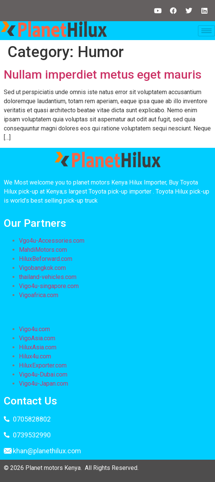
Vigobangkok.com (42, 267)
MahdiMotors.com (43, 249)
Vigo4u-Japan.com (43, 383)
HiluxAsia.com (37, 347)
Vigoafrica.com (38, 295)
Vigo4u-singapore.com (49, 286)
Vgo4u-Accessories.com (51, 240)
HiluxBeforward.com (45, 258)
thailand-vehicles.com (48, 277)
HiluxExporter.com (43, 365)
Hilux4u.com (35, 356)
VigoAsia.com (37, 338)
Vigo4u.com (34, 329)
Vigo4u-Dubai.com (43, 374)
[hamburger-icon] (206, 30)
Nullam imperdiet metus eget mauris (102, 74)
